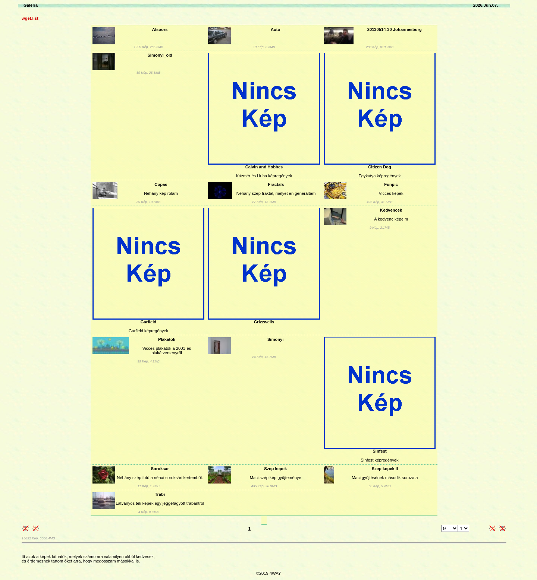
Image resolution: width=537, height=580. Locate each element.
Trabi (160, 494)
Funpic (391, 184)
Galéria (30, 5)
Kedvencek (391, 210)
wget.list (30, 18)
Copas (160, 184)
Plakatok (166, 339)
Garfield (148, 322)
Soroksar (160, 468)
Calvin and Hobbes (264, 167)
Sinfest (379, 451)
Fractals (276, 184)
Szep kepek (275, 468)
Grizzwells (264, 322)
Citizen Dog (379, 167)
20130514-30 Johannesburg (394, 29)
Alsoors (160, 29)
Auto (275, 29)
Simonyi (275, 339)
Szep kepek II (385, 468)
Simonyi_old (159, 55)
